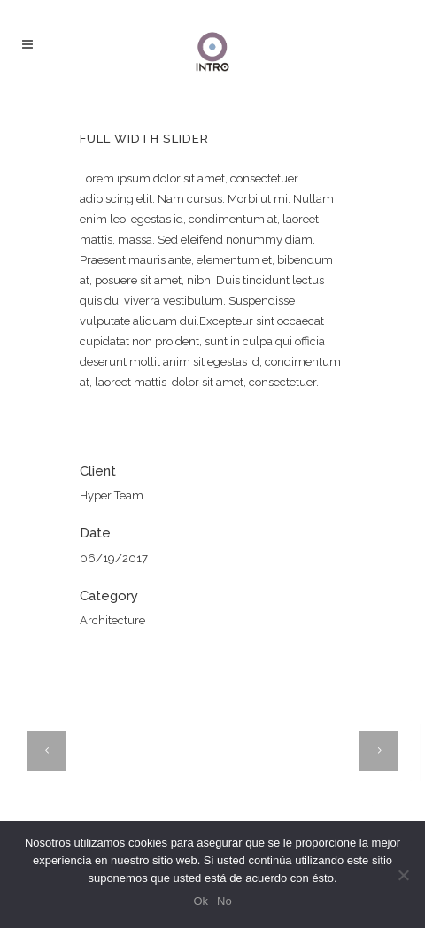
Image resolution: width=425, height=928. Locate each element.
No (224, 901)
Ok (200, 901)
